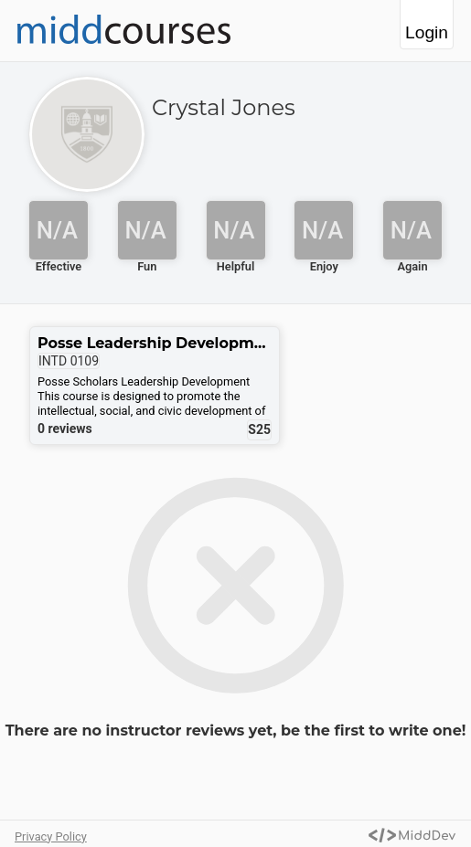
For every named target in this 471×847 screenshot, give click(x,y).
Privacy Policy (51, 836)
